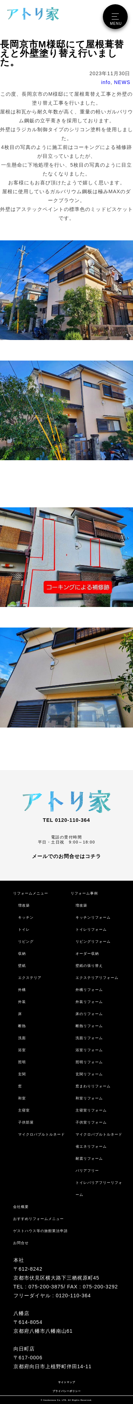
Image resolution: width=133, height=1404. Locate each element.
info (106, 82)
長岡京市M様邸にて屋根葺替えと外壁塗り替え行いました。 (62, 53)
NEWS (122, 82)
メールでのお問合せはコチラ (66, 855)
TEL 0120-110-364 (66, 820)
